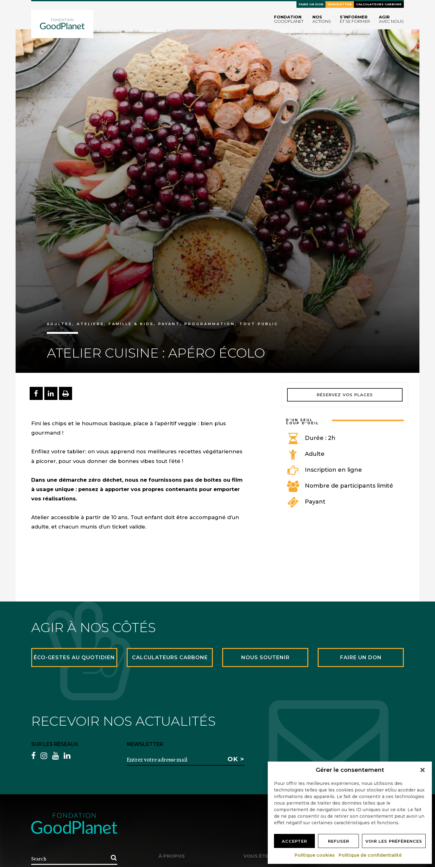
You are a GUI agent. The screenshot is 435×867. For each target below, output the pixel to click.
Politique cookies (315, 855)
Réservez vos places (345, 394)
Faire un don (311, 4)
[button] (422, 770)
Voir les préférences (393, 841)
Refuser (338, 841)
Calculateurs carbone (379, 4)
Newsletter (340, 4)
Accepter (294, 841)
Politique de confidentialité (370, 855)
